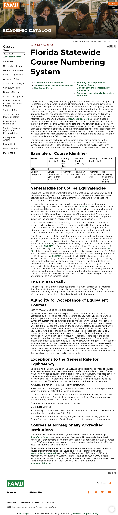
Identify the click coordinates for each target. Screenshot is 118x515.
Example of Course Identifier (48, 82)
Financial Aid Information (9, 122)
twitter (102, 492)
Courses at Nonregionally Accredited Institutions (95, 94)
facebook (88, 492)
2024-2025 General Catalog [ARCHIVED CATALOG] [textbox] (91, 41)
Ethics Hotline (49, 502)
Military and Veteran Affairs (13, 138)
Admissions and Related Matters (11, 115)
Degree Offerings (12, 92)
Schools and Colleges (13, 83)
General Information (13, 70)
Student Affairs (10, 110)
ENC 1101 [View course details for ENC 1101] (84, 206)
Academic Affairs (11, 79)
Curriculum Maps (11, 88)
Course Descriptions (13, 96)
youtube (109, 492)
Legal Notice (25, 502)
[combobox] (95, 41)
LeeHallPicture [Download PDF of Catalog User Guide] (10, 148)
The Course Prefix (43, 88)
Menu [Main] (113, 3)
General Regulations (13, 74)
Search (114, 7)
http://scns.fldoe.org (78, 119)
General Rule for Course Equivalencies (53, 85)
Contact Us (11, 492)
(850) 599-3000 (36, 492)
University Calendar (12, 66)
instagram (95, 492)
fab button (112, 509)
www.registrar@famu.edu (44, 453)
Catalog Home (10, 61)
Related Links (9, 144)
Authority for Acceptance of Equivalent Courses (91, 84)
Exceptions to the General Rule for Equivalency (94, 89)
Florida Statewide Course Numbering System (12, 103)
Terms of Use (11, 502)
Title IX (37, 502)
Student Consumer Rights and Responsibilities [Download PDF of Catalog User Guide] (12, 130)
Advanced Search (12, 56)
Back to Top (101, 483)
